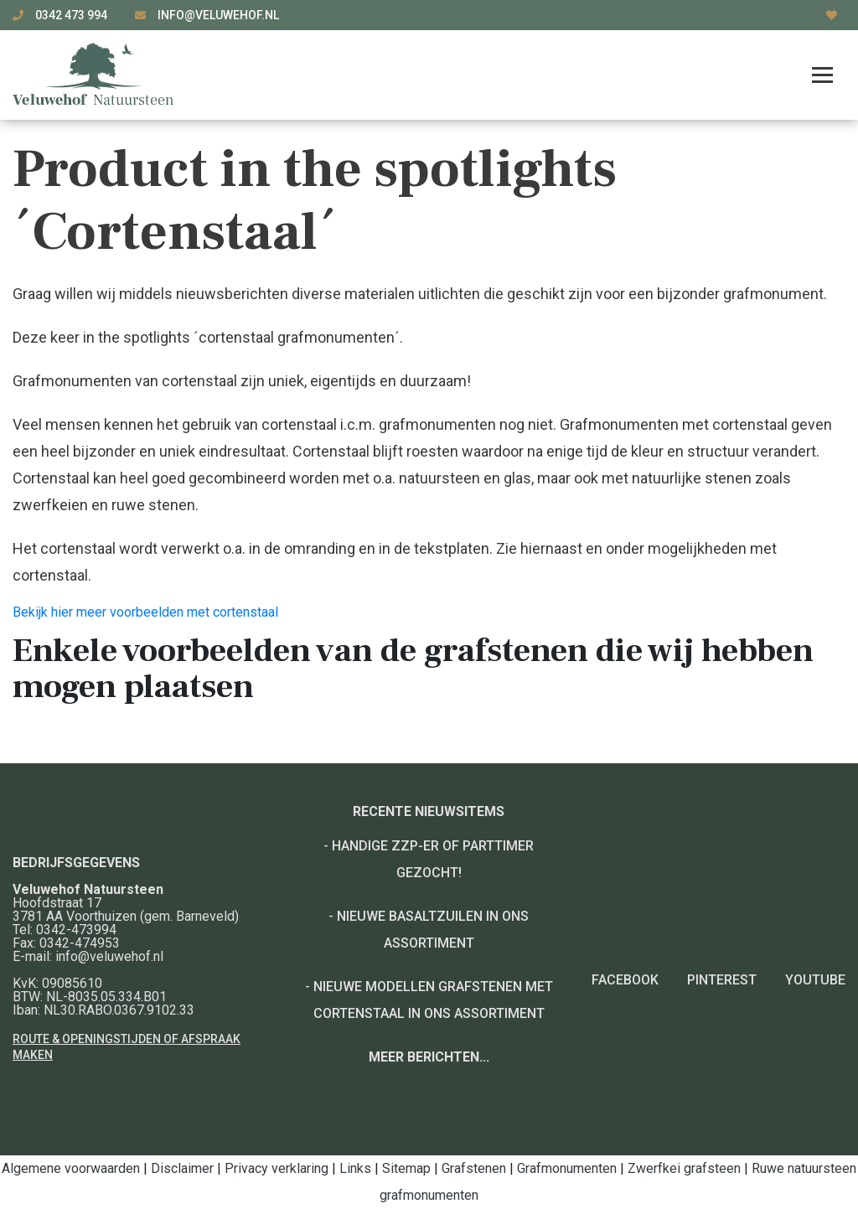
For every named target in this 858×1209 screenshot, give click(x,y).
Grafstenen (474, 1168)
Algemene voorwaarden (71, 1168)
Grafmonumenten (567, 1168)
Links (355, 1168)
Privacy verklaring (276, 1168)
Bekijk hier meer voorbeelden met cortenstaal (145, 612)
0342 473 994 (72, 15)
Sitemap (406, 1168)
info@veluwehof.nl (218, 15)
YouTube (815, 980)
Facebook (625, 980)
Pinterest (722, 980)
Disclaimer (182, 1168)
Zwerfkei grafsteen (684, 1168)
